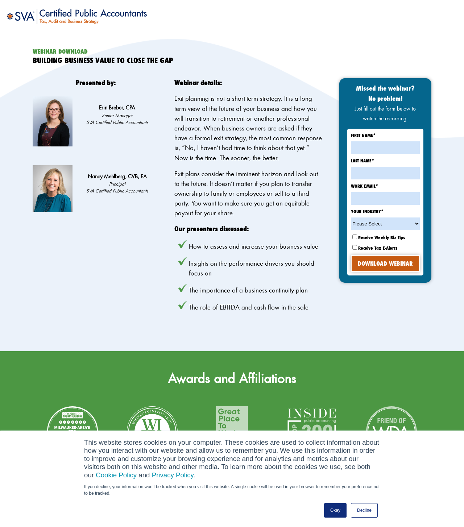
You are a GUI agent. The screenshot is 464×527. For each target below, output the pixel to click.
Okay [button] (335, 510)
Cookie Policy (116, 475)
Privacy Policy (173, 475)
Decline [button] (364, 510)
